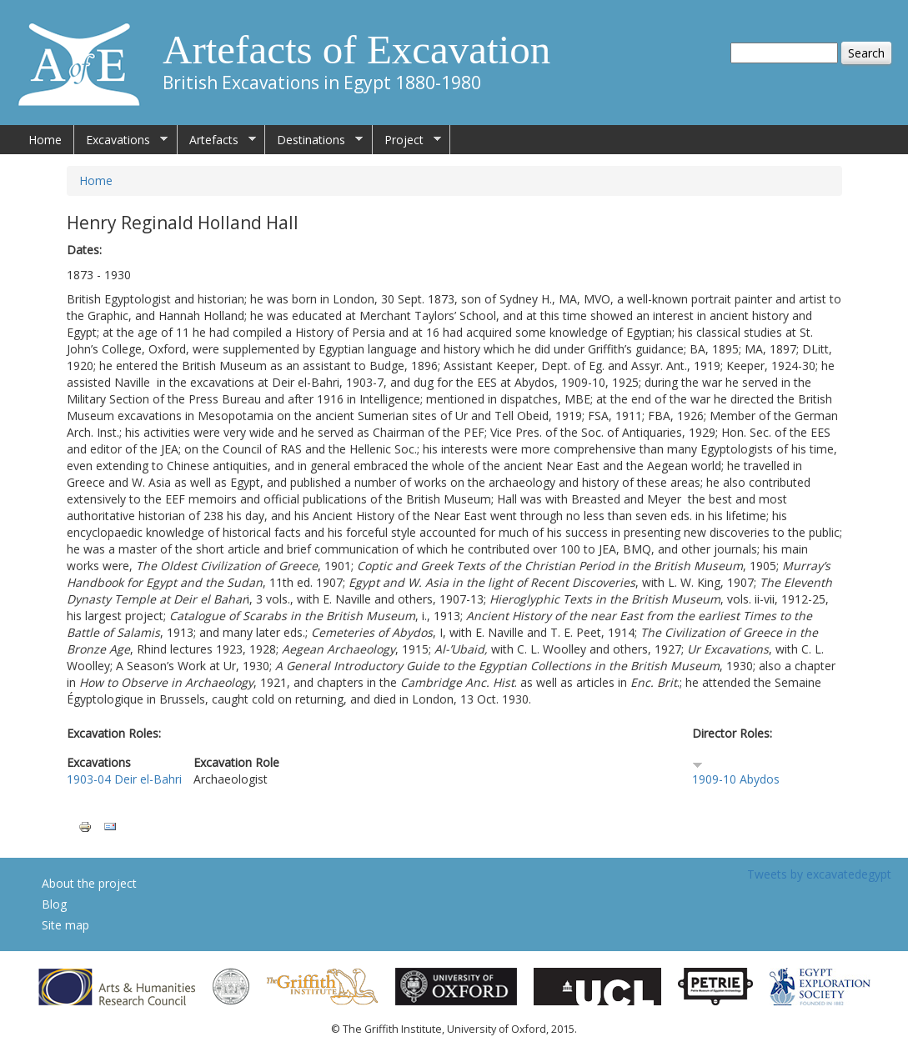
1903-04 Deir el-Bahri (124, 779)
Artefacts (217, 140)
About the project (89, 883)
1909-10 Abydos (736, 779)
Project (407, 140)
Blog (54, 904)
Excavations (121, 140)
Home (45, 140)
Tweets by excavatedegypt (819, 874)
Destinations (314, 140)
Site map (65, 925)
